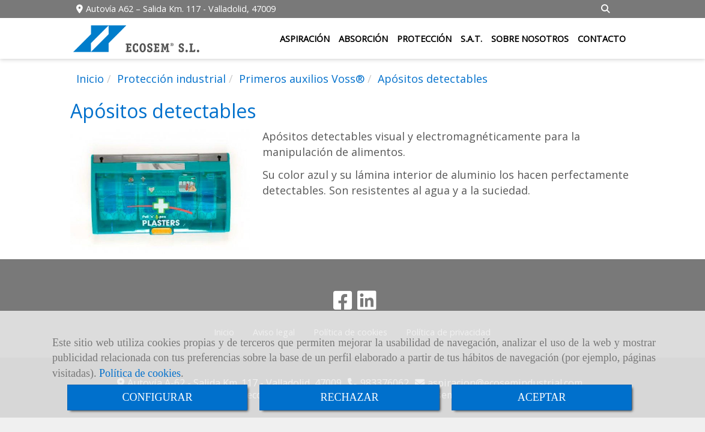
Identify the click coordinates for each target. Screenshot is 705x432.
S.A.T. (471, 38)
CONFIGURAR (157, 397)
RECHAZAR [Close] (349, 397)
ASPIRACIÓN (305, 38)
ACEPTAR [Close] (542, 397)
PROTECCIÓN (424, 38)
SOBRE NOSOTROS (530, 38)
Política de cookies (140, 373)
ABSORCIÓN (363, 38)
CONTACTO (602, 38)
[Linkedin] (367, 304)
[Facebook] (342, 304)
